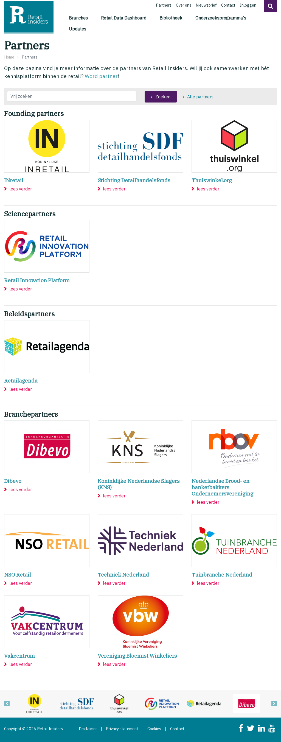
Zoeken (162, 96)
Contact (228, 5)
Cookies (154, 729)
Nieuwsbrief (206, 5)
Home (9, 57)
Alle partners (200, 96)
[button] (270, 6)
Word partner (101, 76)
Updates (77, 29)
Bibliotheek (170, 18)
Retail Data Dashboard (123, 18)
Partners (164, 5)
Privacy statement (122, 729)
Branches (78, 18)
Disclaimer (88, 729)
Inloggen (248, 5)
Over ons (183, 5)
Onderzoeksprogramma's (220, 18)
